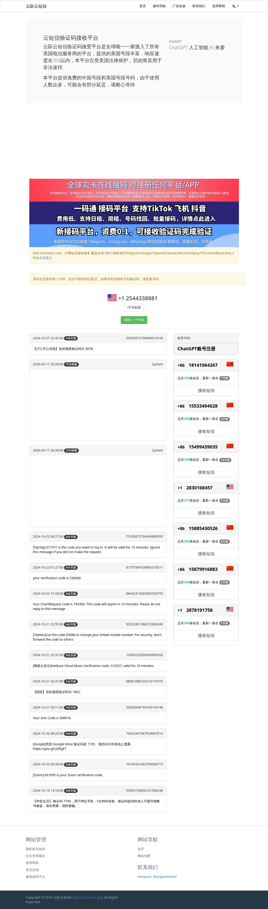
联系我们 (198, 6)
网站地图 (144, 856)
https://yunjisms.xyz (86, 897)
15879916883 (203, 569)
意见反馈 (32, 869)
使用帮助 (218, 6)
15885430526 (203, 528)
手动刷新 (134, 307)
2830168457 (199, 488)
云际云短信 (36, 6)
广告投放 (179, 6)
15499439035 (203, 447)
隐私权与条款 (35, 849)
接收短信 (206, 390)
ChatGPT (175, 41)
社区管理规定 (35, 856)
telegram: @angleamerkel (157, 876)
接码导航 (159, 6)
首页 (142, 6)
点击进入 (45, 257)
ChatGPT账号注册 (196, 348)
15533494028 (203, 406)
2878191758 (199, 610)
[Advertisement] (134, 144)
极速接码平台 (35, 876)
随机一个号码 (134, 320)
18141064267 (203, 365)
